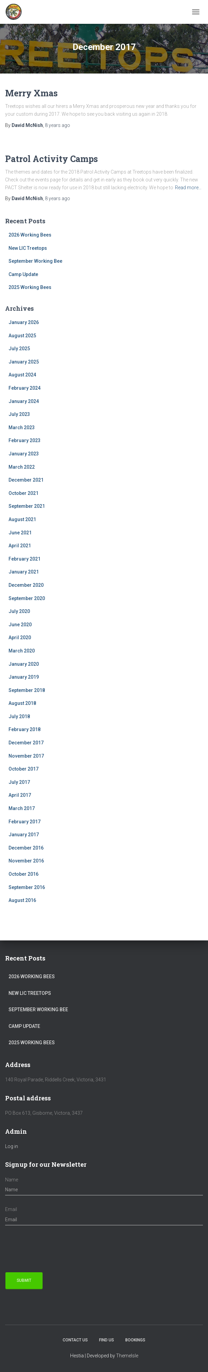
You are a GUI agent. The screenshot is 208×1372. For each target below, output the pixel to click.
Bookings (135, 1340)
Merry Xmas (31, 93)
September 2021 (27, 506)
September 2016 (27, 887)
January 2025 (24, 362)
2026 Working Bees (30, 235)
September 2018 (27, 690)
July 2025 (19, 348)
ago (57, 125)
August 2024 (22, 374)
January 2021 (24, 572)
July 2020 (19, 611)
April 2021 (20, 545)
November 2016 (26, 860)
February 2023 (25, 440)
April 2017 (20, 795)
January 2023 (24, 453)
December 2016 (26, 848)
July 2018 (19, 716)
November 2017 (26, 756)
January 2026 (24, 322)
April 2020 (20, 637)
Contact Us (75, 1340)
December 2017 (26, 742)
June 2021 (20, 532)
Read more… (188, 187)
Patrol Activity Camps (51, 158)
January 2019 (24, 677)
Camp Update (23, 274)
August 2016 (22, 900)
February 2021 (25, 559)
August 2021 (22, 519)
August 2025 (22, 335)
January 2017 (24, 834)
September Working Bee (35, 261)
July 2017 (19, 782)
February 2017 (25, 821)
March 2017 (22, 808)
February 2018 (25, 729)
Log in (11, 1146)
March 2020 (22, 650)
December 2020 (26, 585)
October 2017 (23, 769)
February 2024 (25, 388)
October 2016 (23, 874)
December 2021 (26, 480)
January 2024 (24, 401)
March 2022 (22, 467)
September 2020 (27, 598)
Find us (106, 1340)
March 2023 (22, 427)
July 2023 (19, 414)
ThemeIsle (127, 1355)
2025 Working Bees (30, 287)
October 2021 (23, 493)
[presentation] (57, 1249)
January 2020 (24, 664)
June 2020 (20, 624)
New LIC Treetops (28, 248)
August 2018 (22, 703)
